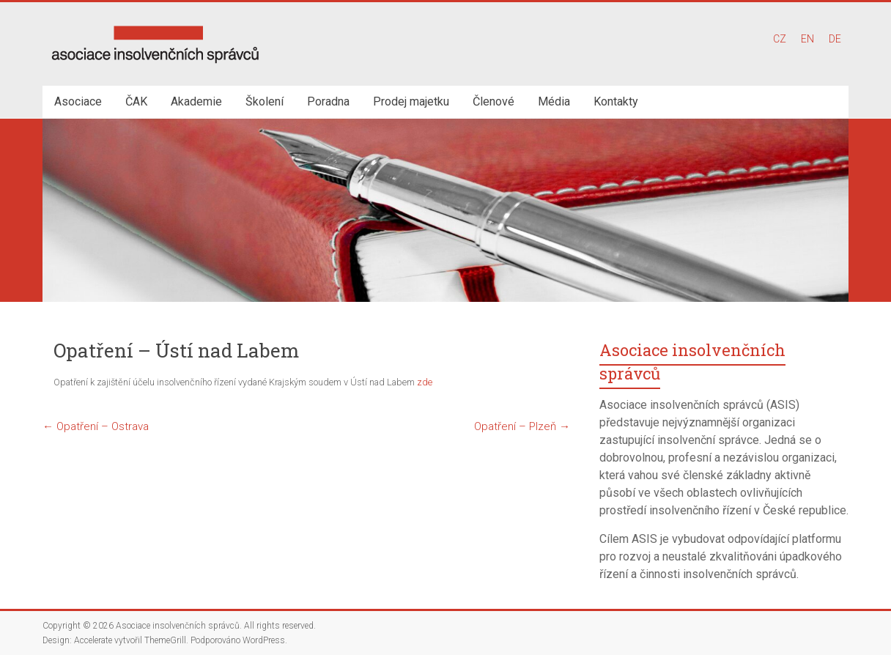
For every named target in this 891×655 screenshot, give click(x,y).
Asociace (78, 101)
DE (835, 39)
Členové (493, 101)
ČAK (136, 101)
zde (424, 382)
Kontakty (616, 101)
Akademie (196, 101)
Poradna (328, 101)
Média (554, 101)
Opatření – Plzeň (522, 426)
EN (807, 39)
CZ (779, 39)
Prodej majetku (411, 101)
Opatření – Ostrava (95, 426)
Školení (264, 101)
